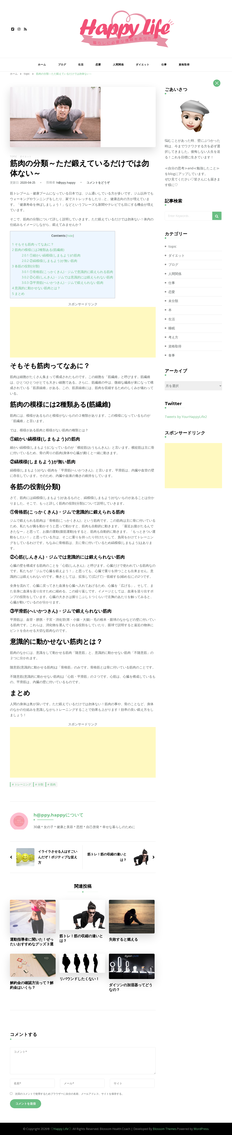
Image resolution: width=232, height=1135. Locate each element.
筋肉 (53, 784)
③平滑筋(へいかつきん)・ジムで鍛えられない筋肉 (62, 282)
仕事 (164, 64)
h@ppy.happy (66, 183)
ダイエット (142, 64)
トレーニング (23, 784)
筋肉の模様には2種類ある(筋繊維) (38, 249)
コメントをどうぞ (98, 183)
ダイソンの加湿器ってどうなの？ (130, 987)
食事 (171, 355)
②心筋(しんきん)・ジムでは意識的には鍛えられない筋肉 (67, 277)
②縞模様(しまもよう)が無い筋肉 (49, 260)
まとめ (18, 293)
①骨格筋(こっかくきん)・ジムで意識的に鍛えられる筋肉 (67, 272)
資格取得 (184, 64)
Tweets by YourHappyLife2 (186, 416)
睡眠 (171, 328)
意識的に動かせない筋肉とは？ (36, 288)
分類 (40, 784)
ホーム (42, 64)
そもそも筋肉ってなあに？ (33, 244)
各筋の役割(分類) (26, 266)
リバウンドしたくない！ (79, 979)
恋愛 (98, 64)
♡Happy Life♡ (61, 1129)
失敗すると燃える (123, 939)
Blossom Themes (164, 1129)
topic (13, 156)
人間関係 (118, 64)
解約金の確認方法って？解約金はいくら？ (31, 985)
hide (70, 236)
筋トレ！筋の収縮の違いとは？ (81, 938)
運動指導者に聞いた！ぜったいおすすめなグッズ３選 (31, 941)
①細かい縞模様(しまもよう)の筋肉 (51, 255)
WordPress (201, 1129)
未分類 (173, 301)
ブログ (62, 64)
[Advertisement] (83, 332)
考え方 (173, 337)
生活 (81, 64)
